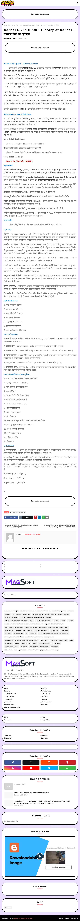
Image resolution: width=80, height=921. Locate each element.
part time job (63, 640)
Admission (34, 611)
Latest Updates (18, 637)
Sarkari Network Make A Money (22, 918)
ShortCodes (44, 705)
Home (5, 25)
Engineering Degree (11, 617)
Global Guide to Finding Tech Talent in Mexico (19, 621)
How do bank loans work (30, 624)
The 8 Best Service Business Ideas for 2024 (31, 793)
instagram (9, 738)
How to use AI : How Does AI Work (38, 630)
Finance (22, 617)
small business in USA (45, 643)
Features (7, 691)
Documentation (9, 705)
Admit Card (43, 611)
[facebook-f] (21, 564)
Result (34, 643)
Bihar (51, 611)
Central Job (26, 614)
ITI (26, 634)
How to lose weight (31, 627)
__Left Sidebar (45, 694)
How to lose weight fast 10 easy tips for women (53, 627)
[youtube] (21, 567)
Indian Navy (64, 630)
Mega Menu (44, 688)
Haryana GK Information (15, 25)
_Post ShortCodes (10, 694)
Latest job (8, 637)
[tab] (21, 688)
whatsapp (45, 735)
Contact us (7, 720)
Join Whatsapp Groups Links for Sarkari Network (53, 634)
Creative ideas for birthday (53, 614)
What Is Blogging (37, 650)
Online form (53, 640)
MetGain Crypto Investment (34, 637)
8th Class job (25, 611)
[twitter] (58, 564)
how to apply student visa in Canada (51, 624)
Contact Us (74, 918)
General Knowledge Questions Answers (39, 617)
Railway (17, 643)
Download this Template (12, 707)
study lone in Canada (11, 647)
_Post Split (44, 699)
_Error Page (8, 702)
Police (71, 640)
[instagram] (58, 567)
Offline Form (43, 640)
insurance (8, 634)
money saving (49, 637)
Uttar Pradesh (34, 647)
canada (7, 614)
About (43, 717)
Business (70, 611)
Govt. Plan (55, 621)
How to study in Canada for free (15, 630)
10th (6, 611)
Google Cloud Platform (43, 621)
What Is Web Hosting (51, 650)
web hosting (54, 647)
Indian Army (54, 630)
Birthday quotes (60, 611)
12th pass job (14, 611)
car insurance (16, 614)
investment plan (18, 634)
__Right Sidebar (9, 696)
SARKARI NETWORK (10, 38)
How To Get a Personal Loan (13, 627)
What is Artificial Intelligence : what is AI (17, 650)
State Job (57, 643)
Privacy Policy (45, 720)
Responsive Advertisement (40, 14)
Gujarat (63, 621)
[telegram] (21, 570)
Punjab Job (8, 643)
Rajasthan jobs (26, 643)
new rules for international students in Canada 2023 (21, 640)
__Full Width (44, 696)
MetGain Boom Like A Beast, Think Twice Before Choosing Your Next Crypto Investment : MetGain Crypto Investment (42, 802)
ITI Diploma (33, 634)
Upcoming (24, 647)
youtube (45, 738)
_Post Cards (8, 699)
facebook (8, 735)
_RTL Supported (46, 702)
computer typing (38, 614)
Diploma (66, 614)
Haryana (70, 621)
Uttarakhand (44, 647)
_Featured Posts (46, 691)
